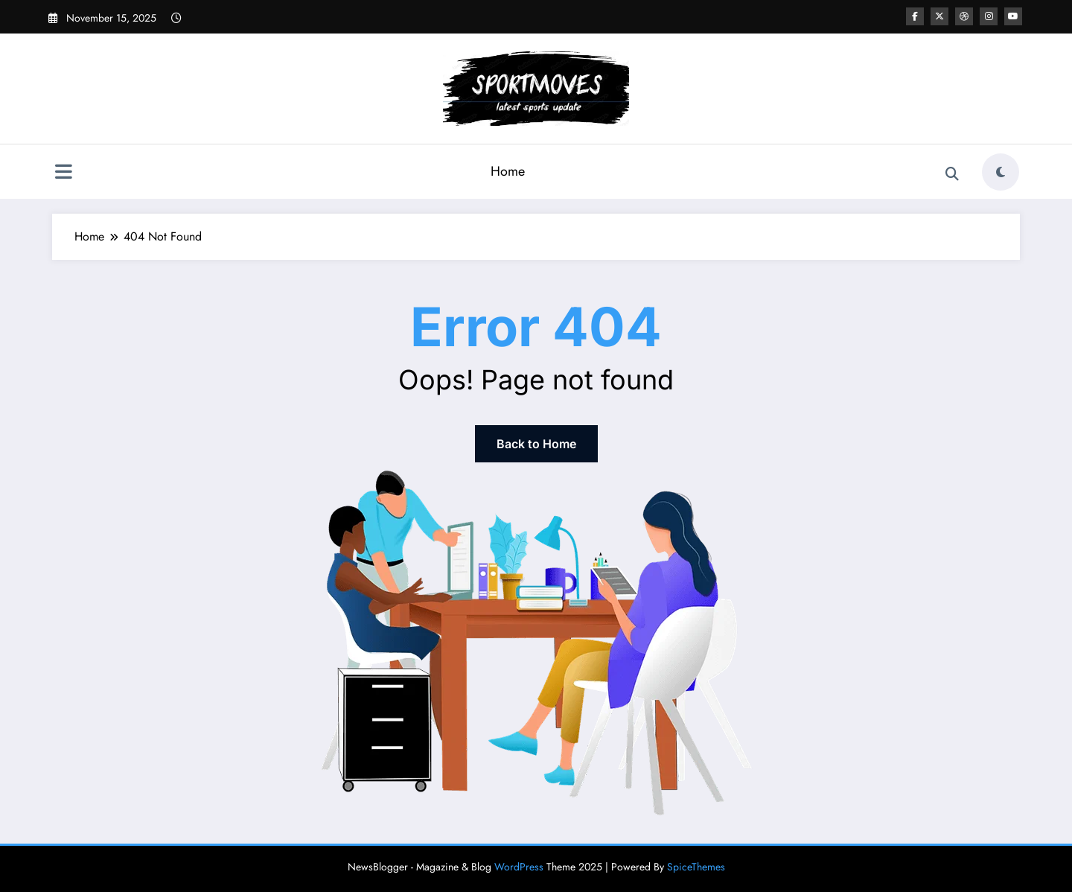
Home (508, 171)
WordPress (518, 866)
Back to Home (536, 443)
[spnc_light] (1000, 172)
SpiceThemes (696, 866)
